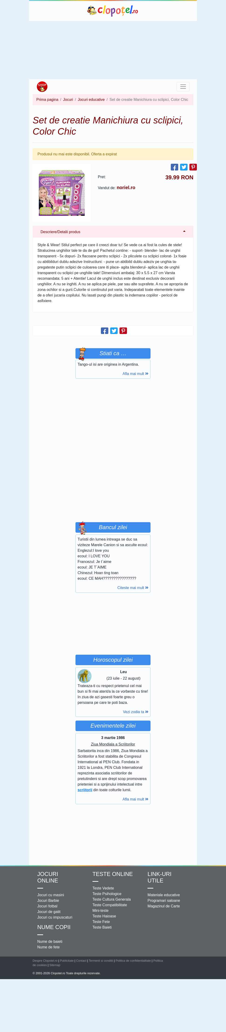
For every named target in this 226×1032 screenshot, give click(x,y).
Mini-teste (100, 911)
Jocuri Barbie (48, 901)
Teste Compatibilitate (109, 905)
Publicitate (67, 960)
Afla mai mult (135, 374)
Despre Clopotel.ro (45, 960)
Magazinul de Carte (163, 906)
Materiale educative (163, 895)
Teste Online (112, 874)
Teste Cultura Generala (111, 899)
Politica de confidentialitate (133, 960)
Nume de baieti (49, 941)
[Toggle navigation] (183, 86)
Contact (81, 960)
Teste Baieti (102, 927)
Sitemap (54, 965)
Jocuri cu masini (50, 895)
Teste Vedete (103, 888)
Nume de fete (48, 947)
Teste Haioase (104, 916)
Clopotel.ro (113, 11)
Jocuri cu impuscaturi (54, 917)
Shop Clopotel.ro (42, 86)
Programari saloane (163, 901)
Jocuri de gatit (49, 912)
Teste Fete (101, 922)
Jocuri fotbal (47, 906)
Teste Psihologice (107, 894)
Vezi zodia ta (135, 712)
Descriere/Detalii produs (60, 232)
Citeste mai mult (132, 588)
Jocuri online (47, 877)
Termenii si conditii (101, 960)
